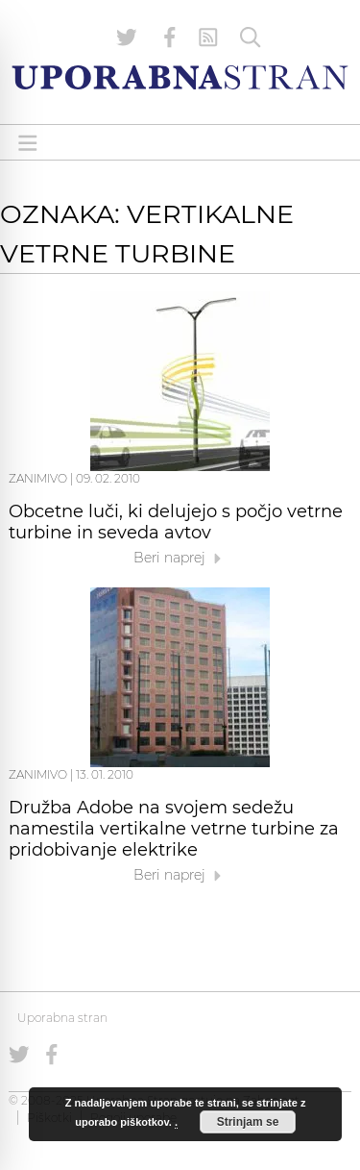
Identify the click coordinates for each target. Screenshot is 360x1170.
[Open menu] (27, 143)
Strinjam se (248, 1122)
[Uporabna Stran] (180, 77)
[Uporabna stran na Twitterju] (126, 37)
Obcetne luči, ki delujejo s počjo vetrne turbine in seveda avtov (176, 522)
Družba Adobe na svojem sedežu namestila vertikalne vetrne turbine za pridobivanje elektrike (174, 828)
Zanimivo (38, 478)
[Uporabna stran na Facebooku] (169, 37)
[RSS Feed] (208, 37)
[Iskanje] (250, 37)
